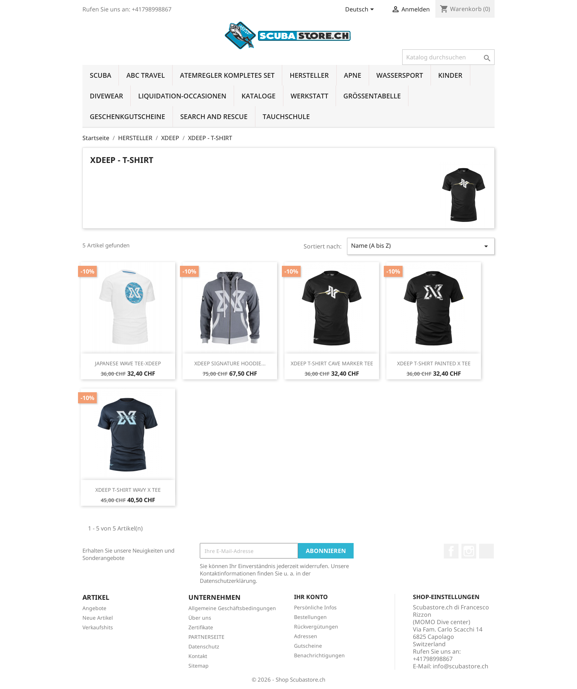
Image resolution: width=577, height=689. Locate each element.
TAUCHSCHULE (286, 116)
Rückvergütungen (316, 626)
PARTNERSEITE (206, 636)
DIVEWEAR (106, 95)
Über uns (199, 617)
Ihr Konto (311, 597)
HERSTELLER (309, 75)
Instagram (468, 551)
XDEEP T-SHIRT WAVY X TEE (128, 489)
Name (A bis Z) (421, 246)
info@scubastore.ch (460, 666)
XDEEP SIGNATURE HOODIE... (230, 363)
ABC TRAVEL (145, 75)
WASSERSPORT (399, 75)
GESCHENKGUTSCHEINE (127, 116)
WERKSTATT (309, 95)
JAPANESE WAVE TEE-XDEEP (128, 363)
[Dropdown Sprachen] (360, 10)
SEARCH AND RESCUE (214, 116)
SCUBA (100, 75)
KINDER (450, 75)
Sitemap (198, 665)
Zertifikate (200, 627)
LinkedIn (486, 551)
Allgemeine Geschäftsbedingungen (232, 608)
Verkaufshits (97, 627)
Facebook (451, 551)
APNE (352, 75)
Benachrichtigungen (319, 655)
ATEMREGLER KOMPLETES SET (227, 75)
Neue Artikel (97, 617)
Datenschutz (203, 646)
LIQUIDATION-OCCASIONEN (182, 95)
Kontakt (197, 656)
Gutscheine (308, 645)
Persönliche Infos (315, 607)
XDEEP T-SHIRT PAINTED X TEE (434, 363)
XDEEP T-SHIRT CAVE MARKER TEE (332, 363)
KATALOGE (258, 95)
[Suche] (448, 57)
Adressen (305, 636)
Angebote (94, 608)
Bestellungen (310, 616)
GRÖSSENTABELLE (372, 95)
